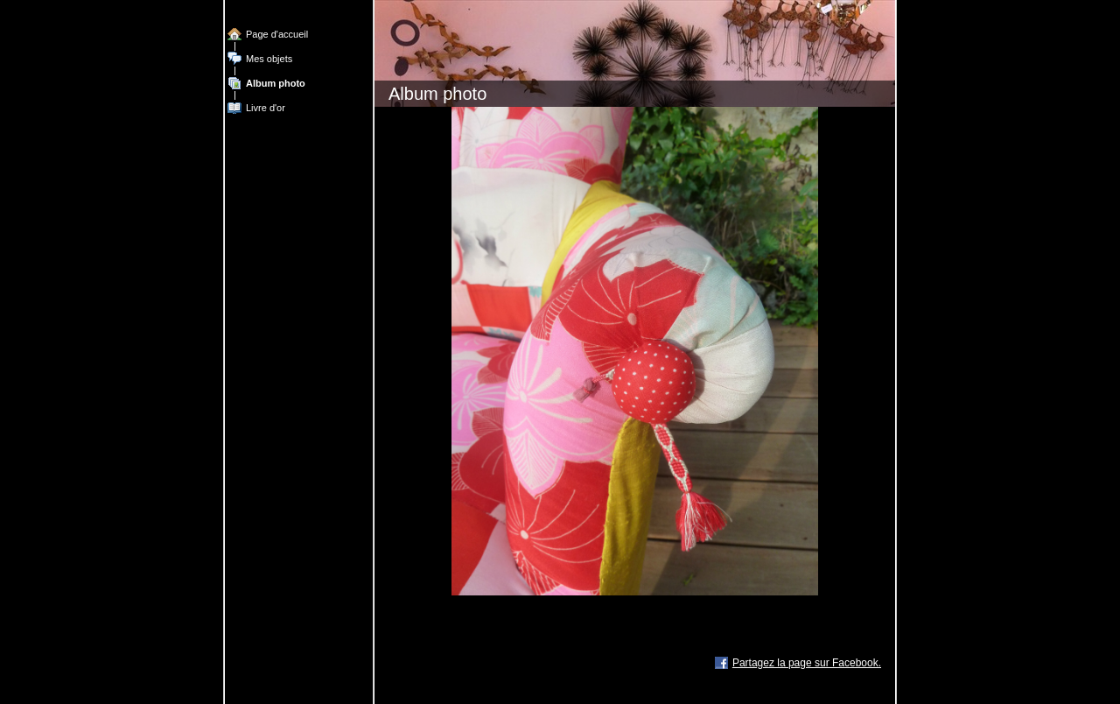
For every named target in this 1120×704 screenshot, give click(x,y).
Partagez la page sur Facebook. (806, 663)
